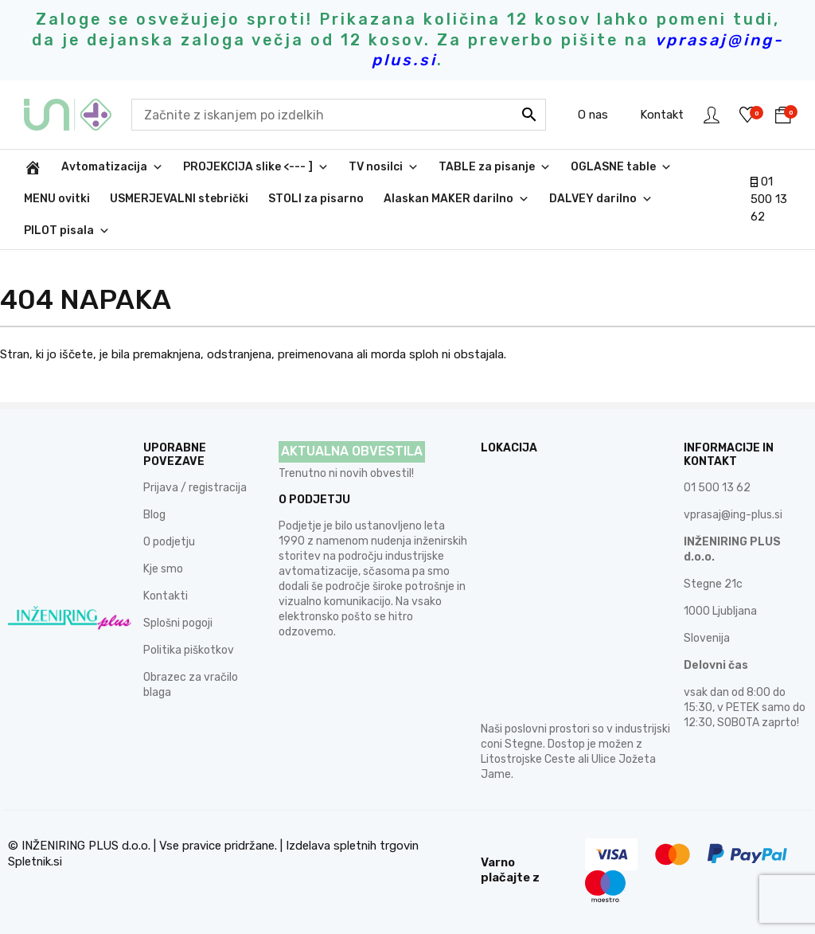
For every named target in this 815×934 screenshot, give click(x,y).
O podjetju (169, 542)
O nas (593, 114)
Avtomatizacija (112, 167)
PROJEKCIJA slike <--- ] (256, 167)
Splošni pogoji (178, 623)
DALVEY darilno (601, 199)
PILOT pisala (67, 231)
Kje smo (163, 569)
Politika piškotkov (188, 650)
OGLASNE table (621, 167)
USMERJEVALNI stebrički (179, 198)
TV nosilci (384, 167)
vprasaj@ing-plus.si (733, 515)
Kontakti (165, 596)
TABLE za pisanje (495, 167)
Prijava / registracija (195, 487)
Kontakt (662, 114)
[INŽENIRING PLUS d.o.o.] (32, 167)
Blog (154, 515)
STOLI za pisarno (316, 198)
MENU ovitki (57, 198)
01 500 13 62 (769, 199)
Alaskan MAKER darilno (456, 199)
